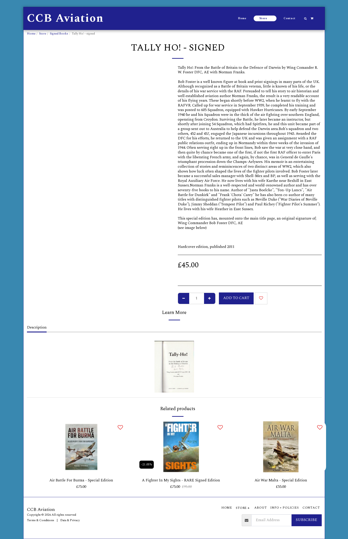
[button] (305, 18)
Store (42, 33)
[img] (81, 446)
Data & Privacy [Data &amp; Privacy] (70, 520)
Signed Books (59, 33)
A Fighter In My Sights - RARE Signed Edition (181, 480)
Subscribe (306, 520)
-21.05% (146, 464)
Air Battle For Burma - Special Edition (81, 480)
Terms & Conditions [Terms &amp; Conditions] (40, 520)
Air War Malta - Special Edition (281, 480)
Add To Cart (236, 298)
